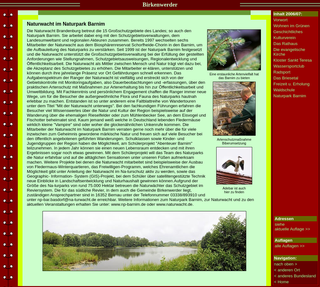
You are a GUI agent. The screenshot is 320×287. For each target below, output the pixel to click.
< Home (281, 281)
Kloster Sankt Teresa (292, 60)
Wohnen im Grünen (291, 25)
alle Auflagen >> (290, 246)
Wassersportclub (288, 66)
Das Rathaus (285, 43)
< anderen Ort (287, 270)
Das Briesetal (285, 78)
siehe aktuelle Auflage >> (292, 226)
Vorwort (280, 20)
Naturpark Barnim (289, 95)
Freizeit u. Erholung (291, 84)
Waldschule (284, 90)
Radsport (281, 72)
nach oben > (285, 264)
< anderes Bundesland (295, 276)
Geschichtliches (287, 31)
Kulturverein (284, 37)
